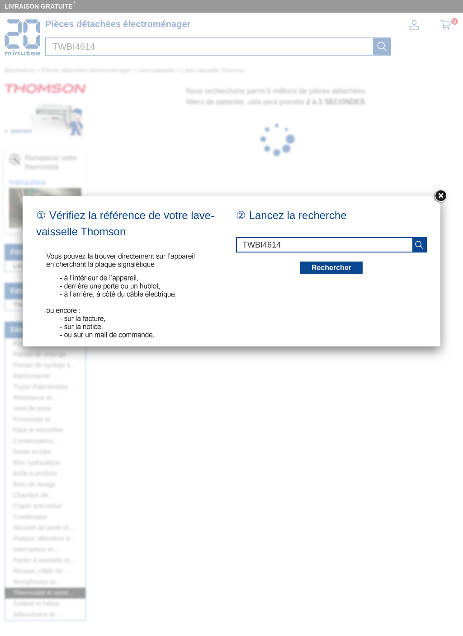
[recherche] (419, 245)
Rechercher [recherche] (331, 267)
